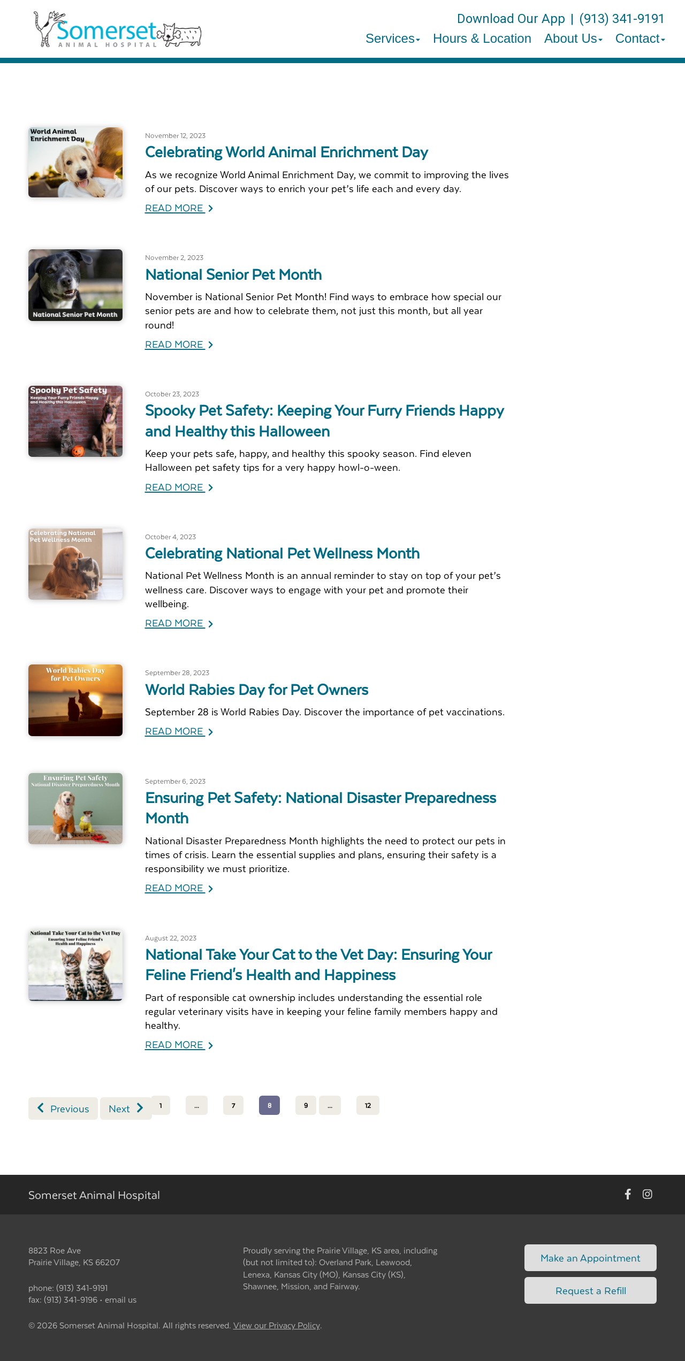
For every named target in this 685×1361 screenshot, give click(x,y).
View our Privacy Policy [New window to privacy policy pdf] (276, 1325)
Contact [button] (640, 38)
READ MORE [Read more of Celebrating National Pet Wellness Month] (179, 622)
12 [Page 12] (368, 1105)
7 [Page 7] (233, 1105)
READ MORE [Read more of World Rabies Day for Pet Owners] (179, 730)
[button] (117, 29)
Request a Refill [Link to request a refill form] (590, 1290)
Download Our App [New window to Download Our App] (511, 18)
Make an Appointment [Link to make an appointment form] (591, 1257)
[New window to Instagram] (647, 1194)
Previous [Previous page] (63, 1108)
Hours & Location (482, 38)
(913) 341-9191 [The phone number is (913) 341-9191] (622, 18)
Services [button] (393, 38)
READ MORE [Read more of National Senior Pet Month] (179, 343)
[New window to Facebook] (628, 1194)
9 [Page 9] (306, 1105)
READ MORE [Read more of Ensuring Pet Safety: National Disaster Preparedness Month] (179, 887)
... (196, 1105)
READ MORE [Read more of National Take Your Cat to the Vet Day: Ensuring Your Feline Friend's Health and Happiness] (179, 1044)
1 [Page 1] (160, 1105)
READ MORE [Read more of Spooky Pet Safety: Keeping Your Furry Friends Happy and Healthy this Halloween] (179, 486)
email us (120, 1299)
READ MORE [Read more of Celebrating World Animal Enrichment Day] (179, 207)
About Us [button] (573, 38)
